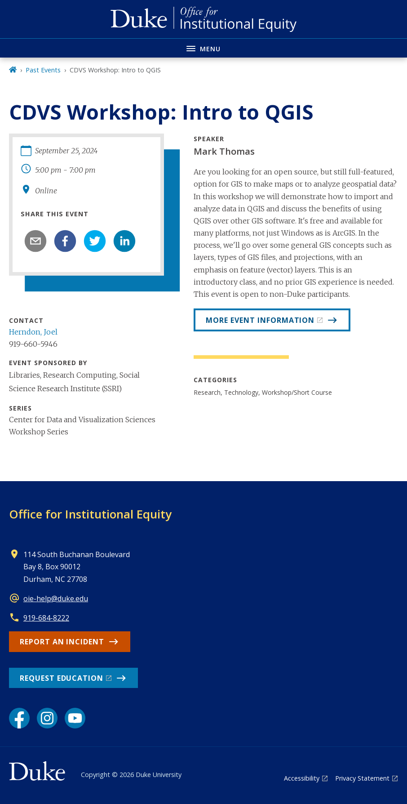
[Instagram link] (47, 718)
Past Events (43, 70)
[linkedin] (124, 241)
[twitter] (95, 241)
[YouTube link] (75, 718)
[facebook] (65, 241)
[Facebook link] (19, 718)
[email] (35, 241)
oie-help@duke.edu (55, 598)
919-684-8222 (46, 618)
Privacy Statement (362, 778)
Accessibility (301, 778)
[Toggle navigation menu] (203, 48)
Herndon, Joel (33, 331)
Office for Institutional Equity (90, 514)
